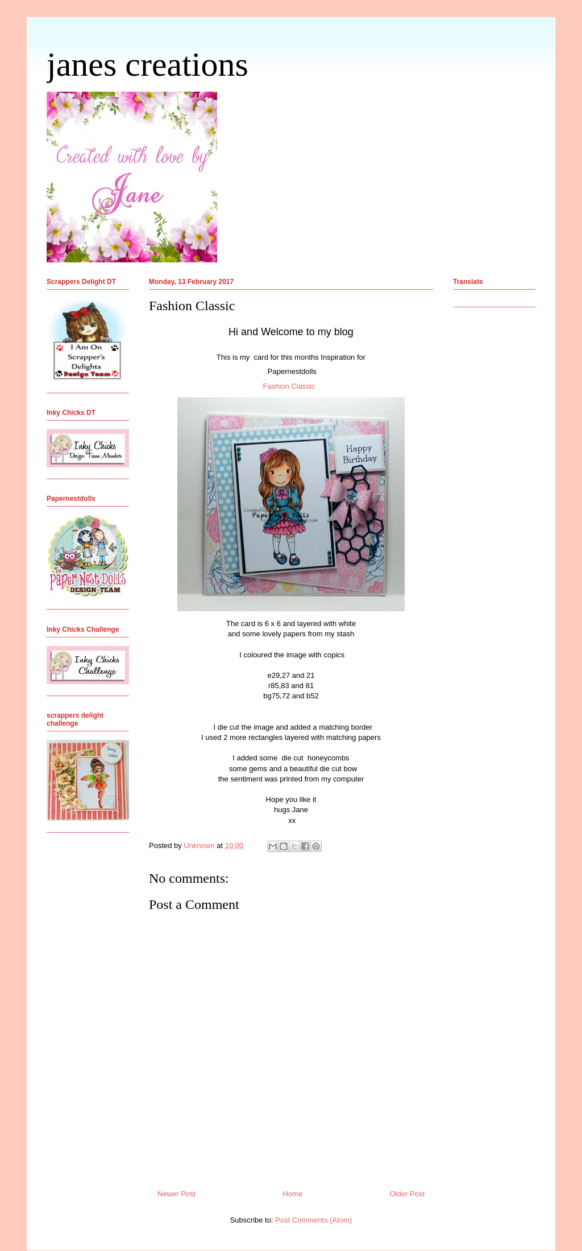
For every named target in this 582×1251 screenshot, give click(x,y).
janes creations (147, 64)
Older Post (407, 1194)
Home (293, 1194)
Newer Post (176, 1194)
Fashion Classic (289, 386)
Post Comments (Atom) (313, 1220)
